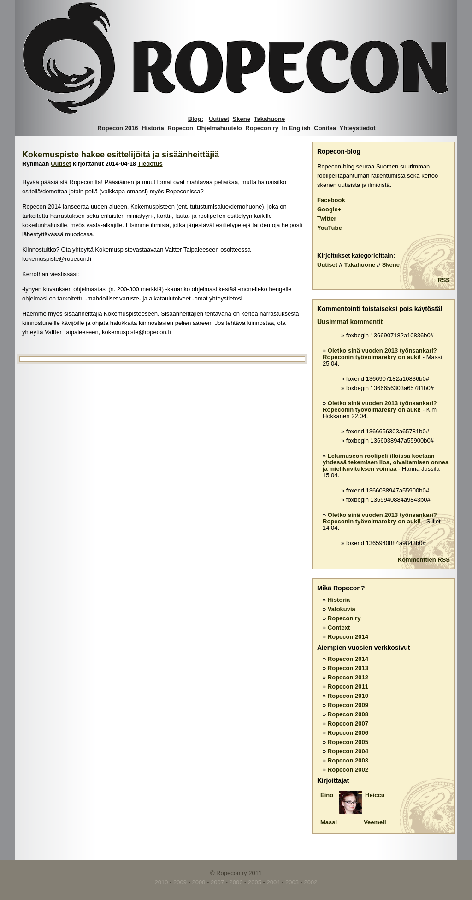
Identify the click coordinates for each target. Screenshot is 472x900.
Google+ (329, 209)
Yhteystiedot (358, 128)
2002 (310, 882)
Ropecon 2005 (348, 741)
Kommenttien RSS (424, 559)
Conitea (325, 128)
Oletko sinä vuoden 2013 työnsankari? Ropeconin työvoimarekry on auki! (380, 353)
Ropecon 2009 (348, 705)
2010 (161, 882)
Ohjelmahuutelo (219, 128)
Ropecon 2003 (348, 760)
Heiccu (375, 795)
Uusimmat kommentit (350, 321)
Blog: (195, 118)
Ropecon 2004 (348, 751)
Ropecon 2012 (348, 677)
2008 (199, 882)
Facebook (331, 200)
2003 (292, 882)
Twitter (326, 218)
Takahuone (269, 118)
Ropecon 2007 (348, 723)
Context (339, 627)
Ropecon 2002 (348, 769)
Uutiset (219, 118)
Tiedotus (150, 163)
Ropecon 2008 (348, 714)
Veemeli (375, 822)
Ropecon (180, 128)
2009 (180, 882)
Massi (328, 822)
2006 (236, 882)
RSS (443, 279)
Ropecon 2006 (348, 732)
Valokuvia (341, 609)
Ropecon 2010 (348, 695)
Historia (153, 128)
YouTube (329, 227)
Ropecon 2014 (348, 636)
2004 (273, 882)
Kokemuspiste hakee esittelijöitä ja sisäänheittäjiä (120, 154)
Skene (241, 118)
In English (296, 128)
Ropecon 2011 (348, 686)
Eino (326, 795)
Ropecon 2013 (348, 668)
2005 (254, 882)
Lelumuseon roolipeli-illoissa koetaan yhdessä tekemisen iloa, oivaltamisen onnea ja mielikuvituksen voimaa (385, 462)
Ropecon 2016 (117, 128)
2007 (217, 882)
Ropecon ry (261, 128)
